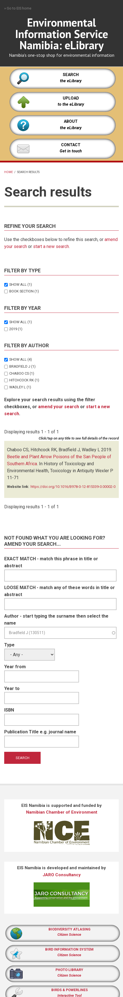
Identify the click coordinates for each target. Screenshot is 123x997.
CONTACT (70, 145)
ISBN (9, 710)
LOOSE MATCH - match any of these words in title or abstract (59, 591)
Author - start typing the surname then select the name (56, 619)
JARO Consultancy (62, 874)
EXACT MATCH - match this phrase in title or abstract (51, 562)
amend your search (58, 406)
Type (9, 645)
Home (8, 172)
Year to (12, 688)
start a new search (51, 246)
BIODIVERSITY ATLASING (69, 929)
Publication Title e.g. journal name (40, 731)
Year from (15, 666)
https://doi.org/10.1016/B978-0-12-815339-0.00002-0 (73, 487)
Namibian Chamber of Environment (61, 812)
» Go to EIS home (17, 8)
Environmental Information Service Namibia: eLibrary (61, 34)
